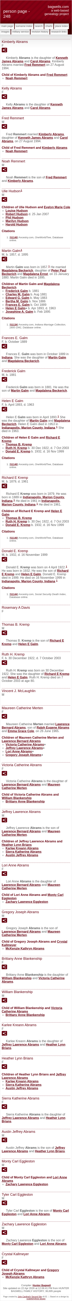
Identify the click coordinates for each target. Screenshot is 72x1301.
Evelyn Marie (57, 207)
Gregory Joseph (23, 755)
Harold (17, 224)
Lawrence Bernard (21, 741)
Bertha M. (17, 301)
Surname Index (24, 26)
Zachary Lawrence (27, 901)
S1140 (13, 237)
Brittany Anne (25, 801)
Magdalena (17, 270)
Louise (17, 210)
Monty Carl (17, 1243)
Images (5, 31)
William (16, 798)
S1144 (13, 594)
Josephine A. (19, 311)
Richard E (56, 674)
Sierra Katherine (23, 851)
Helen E (15, 308)
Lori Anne (19, 751)
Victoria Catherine (25, 744)
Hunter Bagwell (42, 1285)
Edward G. (17, 297)
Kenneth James (35, 137)
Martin (57, 357)
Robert (17, 214)
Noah (16, 78)
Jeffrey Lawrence (24, 748)
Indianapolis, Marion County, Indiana (28, 427)
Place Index (61, 26)
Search (39, 26)
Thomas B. (19, 444)
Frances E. (18, 304)
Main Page (7, 26)
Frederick (17, 291)
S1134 (13, 324)
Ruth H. (16, 448)
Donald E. (18, 451)
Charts (49, 26)
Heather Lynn (17, 844)
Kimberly (51, 134)
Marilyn (17, 221)
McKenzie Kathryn (25, 948)
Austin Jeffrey (22, 855)
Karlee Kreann (22, 848)
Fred (34, 64)
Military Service (20, 31)
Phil (14, 217)
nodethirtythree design (36, 1299)
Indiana (7, 357)
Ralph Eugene (53, 727)
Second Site (36, 1297)
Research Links (59, 31)
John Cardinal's (24, 1297)
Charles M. (18, 294)
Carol (40, 61)
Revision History (40, 31)
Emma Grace (21, 731)
